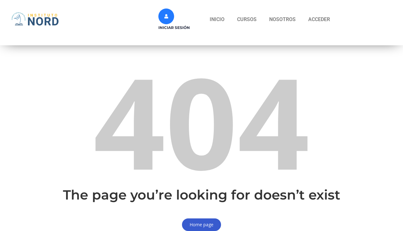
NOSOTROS (282, 19)
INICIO (217, 19)
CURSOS (247, 19)
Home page (201, 225)
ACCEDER (319, 19)
